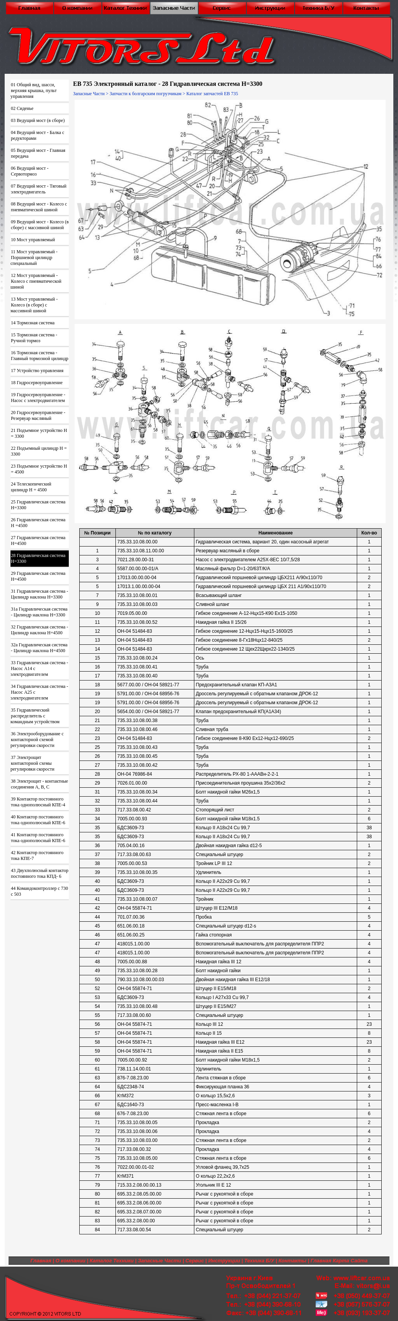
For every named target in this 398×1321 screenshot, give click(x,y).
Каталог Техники (112, 1261)
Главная (40, 1261)
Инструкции (224, 1261)
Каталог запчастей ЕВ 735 (212, 93)
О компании (71, 1261)
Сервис (194, 1261)
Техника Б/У (259, 1261)
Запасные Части (89, 93)
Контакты (292, 1261)
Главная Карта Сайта (339, 1261)
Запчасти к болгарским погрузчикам (146, 93)
